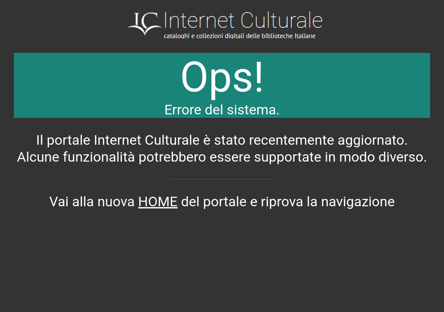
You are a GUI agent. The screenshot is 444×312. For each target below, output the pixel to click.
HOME (158, 201)
